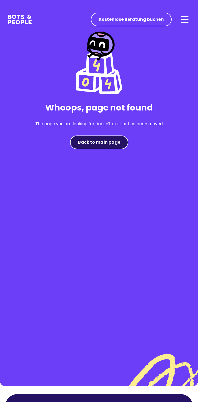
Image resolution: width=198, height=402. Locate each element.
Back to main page (99, 142)
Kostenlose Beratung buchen (131, 19)
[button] (184, 19)
